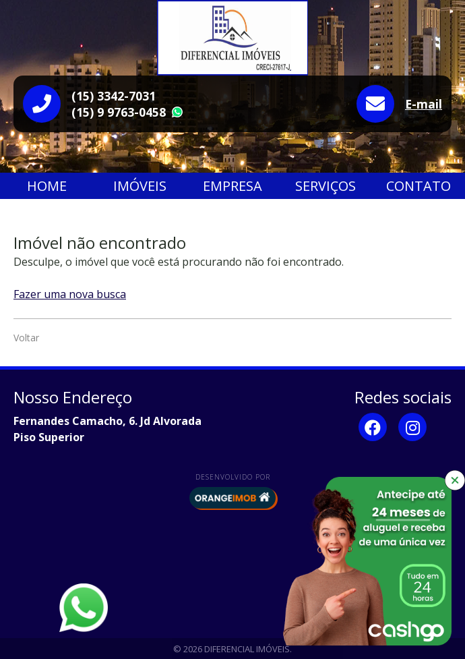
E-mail (423, 104)
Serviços (325, 186)
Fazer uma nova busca (69, 294)
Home (47, 186)
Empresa (232, 186)
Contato (418, 186)
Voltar (26, 337)
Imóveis (139, 186)
